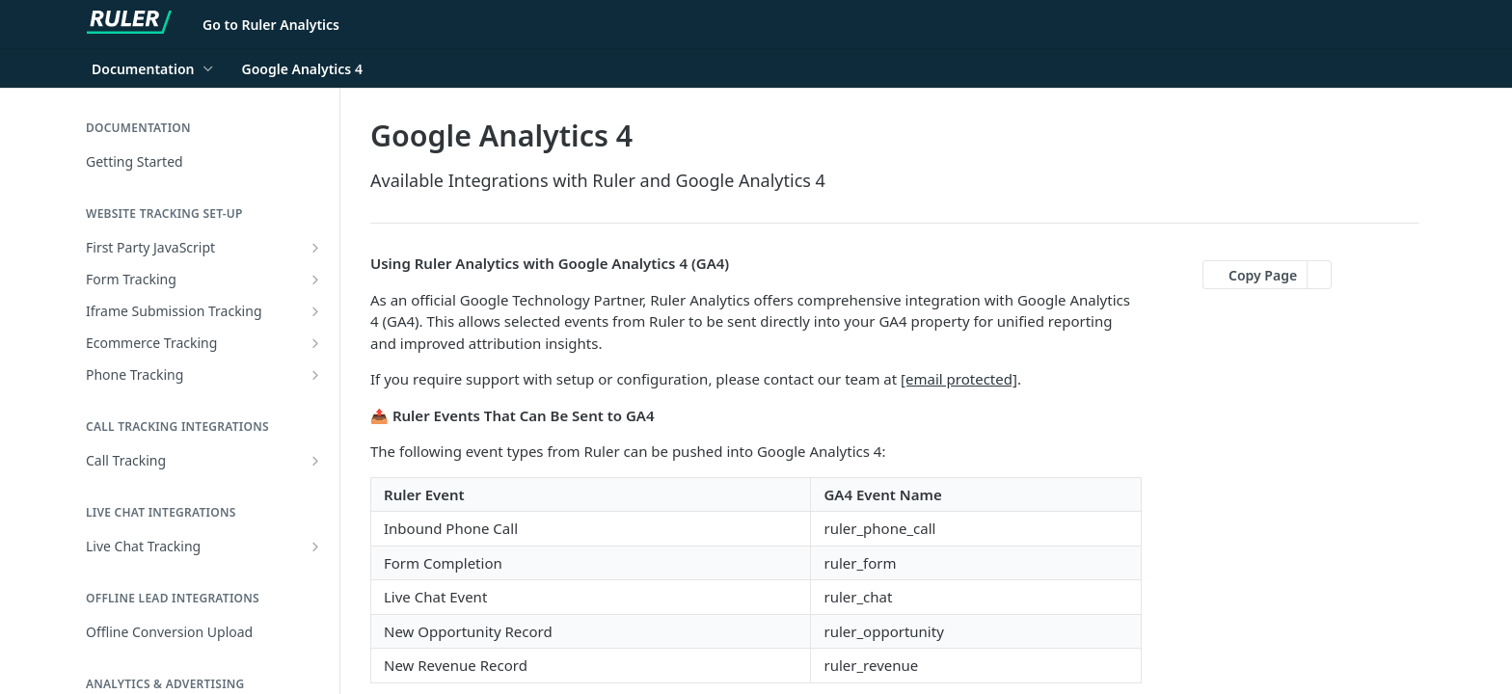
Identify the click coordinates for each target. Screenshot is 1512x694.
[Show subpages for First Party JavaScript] (315, 247)
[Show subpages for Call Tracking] (315, 460)
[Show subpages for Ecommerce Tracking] (315, 343)
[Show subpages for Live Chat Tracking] (315, 546)
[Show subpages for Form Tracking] (315, 279)
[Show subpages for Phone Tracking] (315, 375)
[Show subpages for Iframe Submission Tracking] (315, 311)
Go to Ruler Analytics (270, 24)
